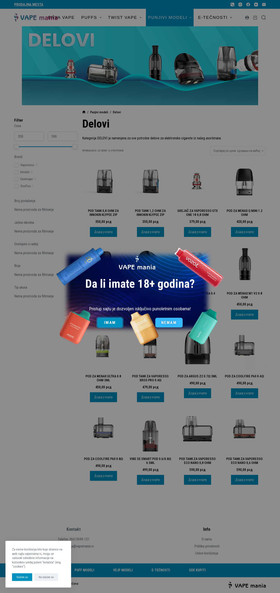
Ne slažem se (46, 577)
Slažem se (22, 577)
